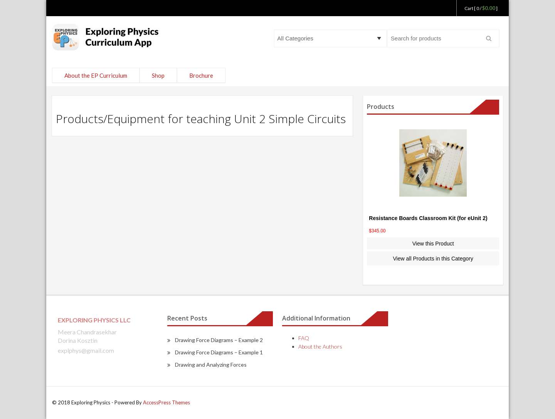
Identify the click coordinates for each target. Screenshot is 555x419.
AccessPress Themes (166, 402)
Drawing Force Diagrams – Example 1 (219, 352)
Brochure (201, 75)
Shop (158, 75)
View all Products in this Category (433, 258)
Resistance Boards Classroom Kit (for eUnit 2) (428, 218)
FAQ (303, 338)
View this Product (433, 243)
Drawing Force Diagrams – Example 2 (219, 340)
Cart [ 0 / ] (481, 8)
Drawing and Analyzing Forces (211, 364)
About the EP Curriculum (95, 75)
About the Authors (320, 346)
